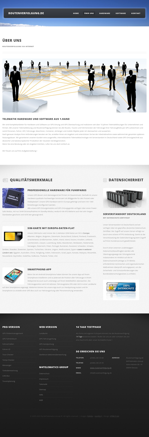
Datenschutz (44, 373)
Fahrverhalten (8, 344)
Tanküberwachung (10, 370)
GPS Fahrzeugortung (47, 338)
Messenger (6, 365)
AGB (41, 400)
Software (121, 13)
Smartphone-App (39, 269)
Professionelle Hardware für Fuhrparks (57, 190)
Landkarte (43, 333)
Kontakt (135, 13)
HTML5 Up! (114, 416)
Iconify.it (98, 416)
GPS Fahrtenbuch (9, 338)
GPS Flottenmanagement (12, 333)
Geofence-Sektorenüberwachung (52, 354)
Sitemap (42, 389)
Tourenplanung (8, 381)
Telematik (43, 384)
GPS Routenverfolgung (48, 349)
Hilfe (41, 394)
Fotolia (90, 416)
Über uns (89, 13)
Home (76, 13)
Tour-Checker (7, 354)
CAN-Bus (6, 376)
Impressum (43, 379)
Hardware (104, 13)
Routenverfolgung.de (26, 13)
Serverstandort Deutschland (124, 214)
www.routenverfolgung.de (100, 368)
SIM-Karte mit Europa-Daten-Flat (51, 228)
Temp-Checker (8, 360)
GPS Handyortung (46, 344)
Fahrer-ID (6, 349)
